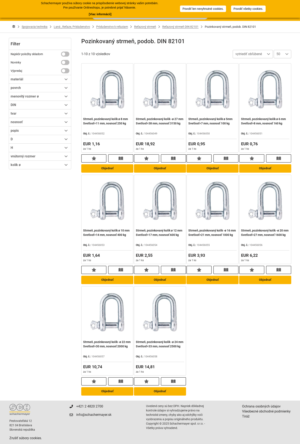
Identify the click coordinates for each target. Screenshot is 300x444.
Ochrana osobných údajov (261, 406)
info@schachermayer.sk (93, 415)
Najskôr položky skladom (27, 54)
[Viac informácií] (100, 14)
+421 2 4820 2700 (89, 406)
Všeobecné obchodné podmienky (266, 411)
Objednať (107, 168)
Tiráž (246, 416)
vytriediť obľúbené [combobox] (248, 54)
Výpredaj (16, 70)
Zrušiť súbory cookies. (25, 438)
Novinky (16, 62)
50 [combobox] (278, 54)
